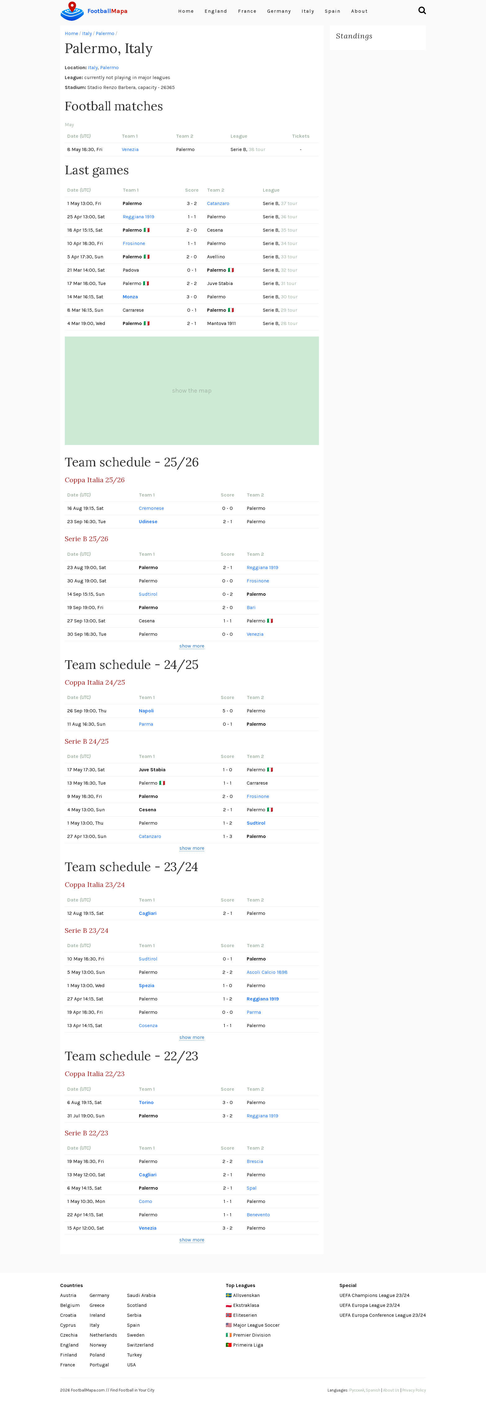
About (359, 11)
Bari (251, 607)
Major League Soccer (256, 1325)
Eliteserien (245, 1315)
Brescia (255, 1161)
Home (186, 11)
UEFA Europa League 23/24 (369, 1305)
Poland (97, 1355)
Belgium (70, 1305)
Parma (146, 724)
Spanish (373, 1390)
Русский (356, 1390)
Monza (130, 297)
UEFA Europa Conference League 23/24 (382, 1315)
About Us (391, 1390)
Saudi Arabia (141, 1295)
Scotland (137, 1305)
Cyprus (68, 1325)
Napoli (146, 711)
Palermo (105, 33)
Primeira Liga (248, 1345)
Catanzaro (218, 203)
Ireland (97, 1315)
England (216, 11)
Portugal (99, 1365)
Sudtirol (148, 594)
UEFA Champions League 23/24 (374, 1295)
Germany (279, 11)
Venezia (130, 149)
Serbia (134, 1315)
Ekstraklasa (246, 1305)
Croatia (68, 1315)
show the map (192, 390)
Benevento (258, 1215)
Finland (68, 1355)
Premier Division (252, 1335)
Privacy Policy (414, 1390)
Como (145, 1201)
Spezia (146, 985)
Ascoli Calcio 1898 (267, 972)
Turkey (134, 1355)
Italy (308, 11)
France (247, 11)
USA (131, 1365)
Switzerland (140, 1345)
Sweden (135, 1335)
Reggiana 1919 (138, 217)
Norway (98, 1345)
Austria (68, 1295)
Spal (252, 1188)
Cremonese (151, 508)
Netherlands (103, 1335)
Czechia (68, 1335)
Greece (97, 1305)
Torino (146, 1102)
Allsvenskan (246, 1295)
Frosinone (134, 243)
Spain (333, 11)
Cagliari (148, 913)
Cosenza (148, 1025)
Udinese (148, 521)
